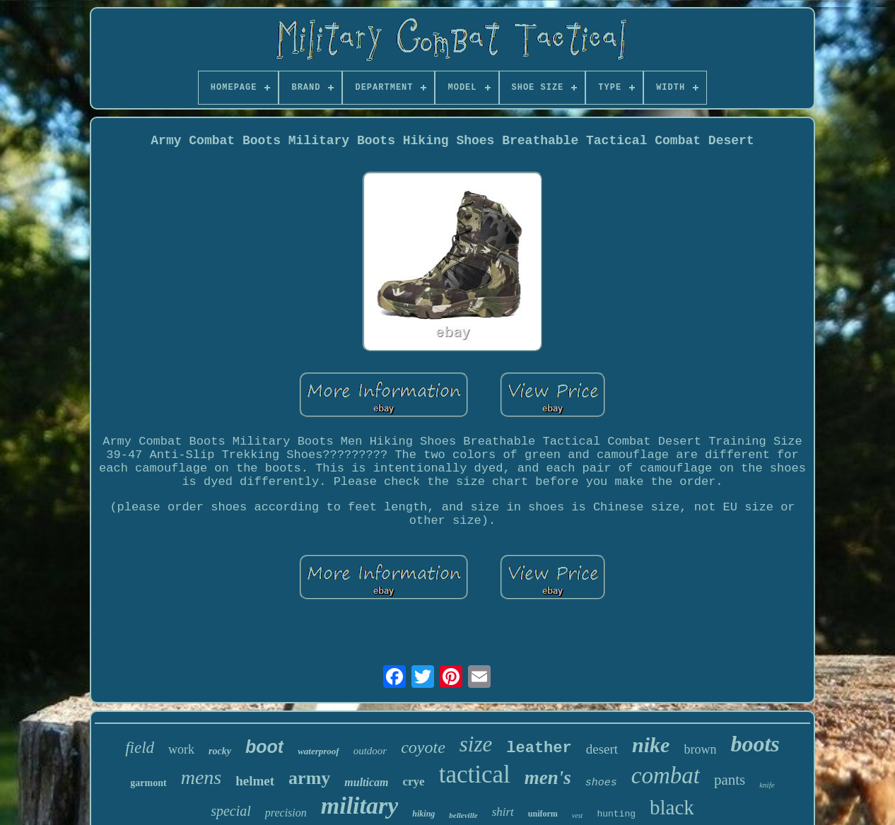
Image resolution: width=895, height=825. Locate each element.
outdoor (370, 750)
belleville (463, 815)
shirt (503, 812)
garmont (148, 783)
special (231, 811)
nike (650, 744)
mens (201, 777)
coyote (423, 747)
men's (548, 777)
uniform (543, 814)
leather (538, 748)
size (476, 744)
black (672, 807)
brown (700, 749)
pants (729, 779)
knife (766, 784)
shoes (601, 783)
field (139, 747)
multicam (366, 782)
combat (665, 775)
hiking (423, 814)
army (309, 778)
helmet (254, 780)
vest (577, 815)
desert (602, 749)
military (360, 805)
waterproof (318, 751)
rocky (220, 751)
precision (286, 813)
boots (754, 743)
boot (264, 746)
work (181, 749)
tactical (474, 774)
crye (414, 781)
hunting (616, 814)
